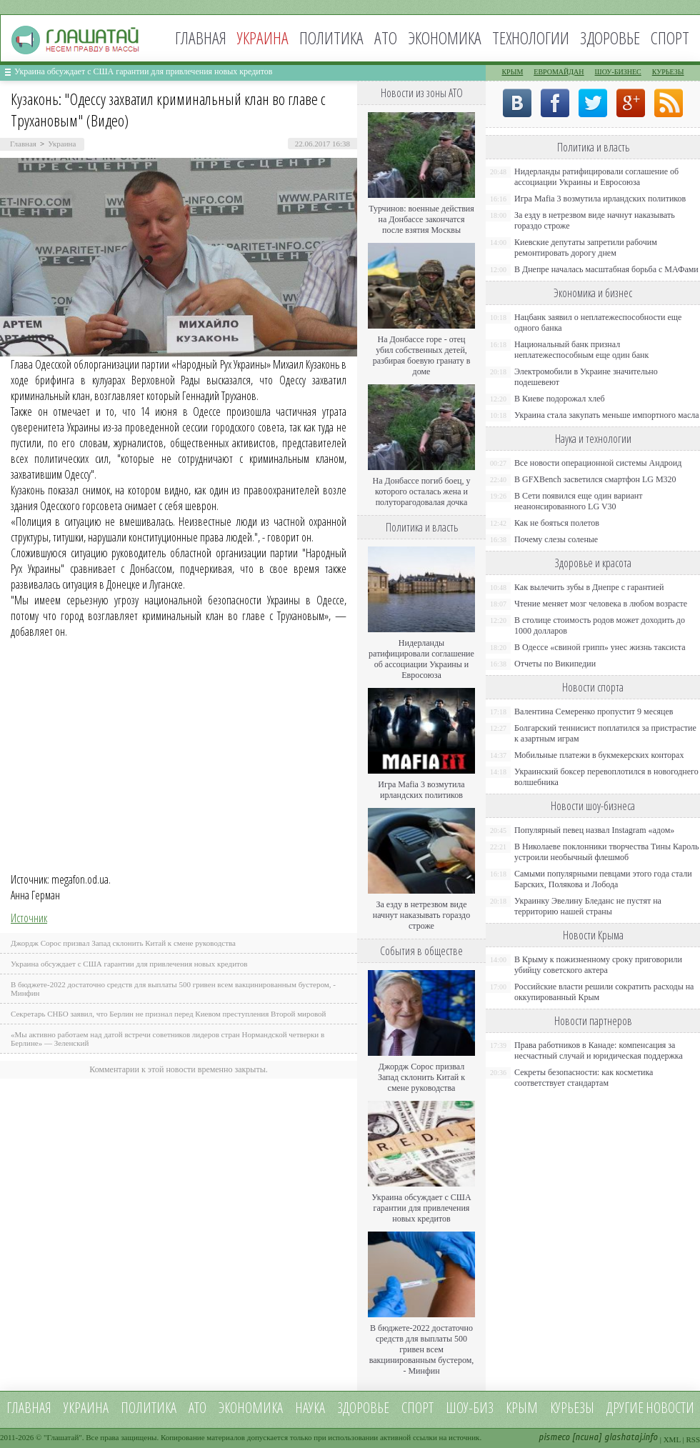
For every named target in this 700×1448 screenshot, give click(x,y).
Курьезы (668, 72)
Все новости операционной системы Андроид (597, 463)
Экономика (444, 37)
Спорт (670, 37)
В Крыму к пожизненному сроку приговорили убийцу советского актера (598, 964)
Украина (62, 143)
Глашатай (63, 1437)
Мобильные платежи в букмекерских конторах (599, 755)
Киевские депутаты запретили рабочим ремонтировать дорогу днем (585, 247)
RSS (693, 1439)
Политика (331, 37)
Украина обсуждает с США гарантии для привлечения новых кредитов (143, 71)
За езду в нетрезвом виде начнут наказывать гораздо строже (421, 915)
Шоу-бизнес (618, 72)
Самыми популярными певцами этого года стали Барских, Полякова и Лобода (603, 879)
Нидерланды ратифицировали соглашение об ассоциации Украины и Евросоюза (421, 659)
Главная (200, 37)
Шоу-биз (470, 1407)
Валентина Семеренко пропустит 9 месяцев (594, 711)
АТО (385, 37)
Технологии (530, 37)
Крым (512, 72)
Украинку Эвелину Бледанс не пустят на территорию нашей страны (587, 906)
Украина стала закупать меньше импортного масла (606, 415)
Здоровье (610, 37)
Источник (29, 918)
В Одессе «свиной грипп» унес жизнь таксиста (600, 647)
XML (672, 1439)
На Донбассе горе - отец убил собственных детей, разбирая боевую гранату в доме (422, 355)
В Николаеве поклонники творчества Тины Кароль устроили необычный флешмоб (606, 852)
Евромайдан (559, 72)
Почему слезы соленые (556, 539)
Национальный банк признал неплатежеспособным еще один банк (581, 349)
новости (670, 1407)
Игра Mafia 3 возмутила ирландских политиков (421, 789)
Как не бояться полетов (556, 523)
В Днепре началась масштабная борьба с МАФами (606, 269)
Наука (310, 1407)
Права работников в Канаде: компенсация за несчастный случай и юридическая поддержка (598, 1050)
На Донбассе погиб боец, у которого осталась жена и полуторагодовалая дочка (421, 491)
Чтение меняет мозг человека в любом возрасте (600, 604)
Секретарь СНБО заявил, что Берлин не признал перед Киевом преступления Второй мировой (168, 1013)
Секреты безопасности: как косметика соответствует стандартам (583, 1077)
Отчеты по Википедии (555, 664)
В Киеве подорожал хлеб (559, 399)
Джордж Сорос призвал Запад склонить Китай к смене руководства (123, 943)
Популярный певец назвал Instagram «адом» (594, 830)
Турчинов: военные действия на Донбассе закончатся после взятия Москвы (421, 219)
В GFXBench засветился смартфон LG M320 (595, 479)
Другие (625, 1407)
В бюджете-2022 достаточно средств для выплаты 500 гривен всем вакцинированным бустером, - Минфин (421, 1349)
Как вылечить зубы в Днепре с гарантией (589, 587)
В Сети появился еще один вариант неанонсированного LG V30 (578, 501)
